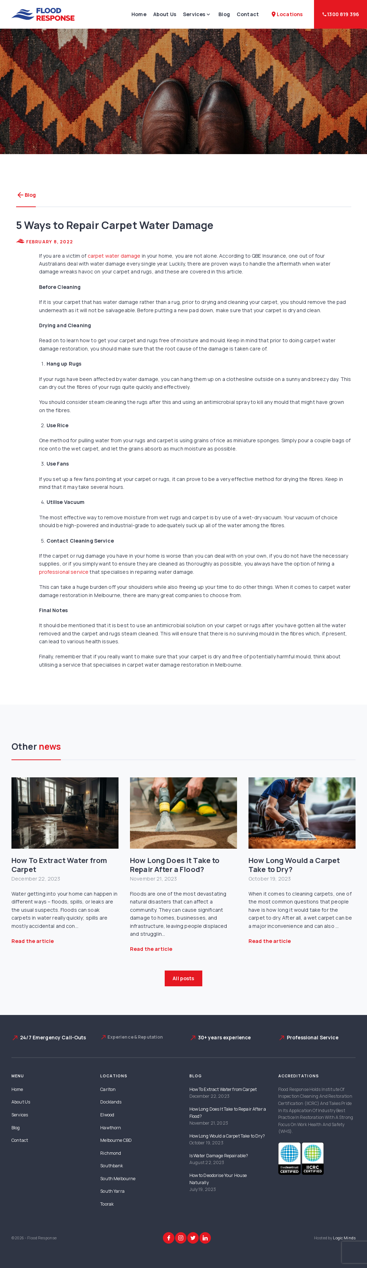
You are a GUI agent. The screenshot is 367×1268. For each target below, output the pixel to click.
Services (194, 14)
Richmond (110, 1153)
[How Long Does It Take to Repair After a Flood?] (183, 813)
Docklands (110, 1102)
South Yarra (112, 1191)
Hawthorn (110, 1128)
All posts (183, 978)
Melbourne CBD (116, 1140)
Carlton (108, 1089)
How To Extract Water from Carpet (59, 864)
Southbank (111, 1166)
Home (138, 14)
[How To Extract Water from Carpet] (65, 813)
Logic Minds (344, 1237)
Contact (248, 14)
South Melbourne (117, 1179)
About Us (164, 14)
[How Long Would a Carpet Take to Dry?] (302, 813)
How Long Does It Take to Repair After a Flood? (174, 864)
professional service (64, 571)
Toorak (107, 1204)
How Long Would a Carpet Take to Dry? (294, 864)
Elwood (107, 1115)
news (50, 746)
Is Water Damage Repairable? (218, 1156)
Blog (224, 14)
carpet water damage (114, 255)
